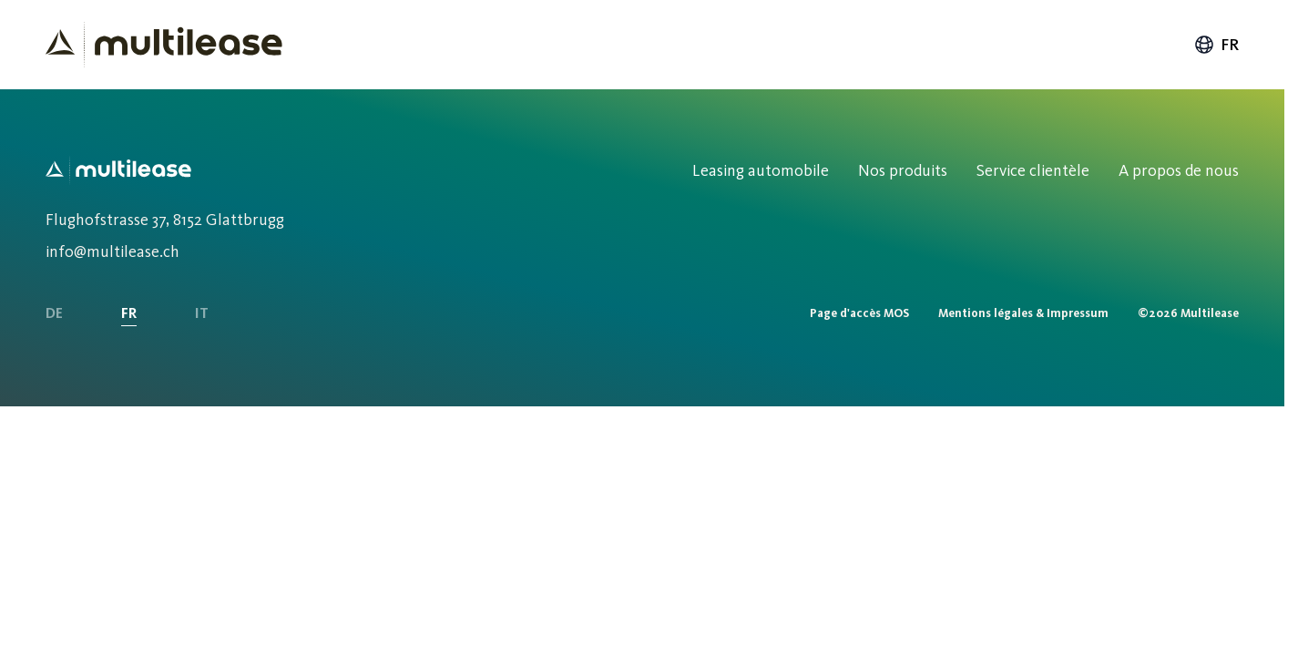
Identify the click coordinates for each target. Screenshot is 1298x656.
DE (54, 313)
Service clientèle (1032, 170)
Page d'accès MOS (859, 313)
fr (1216, 44)
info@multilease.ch (112, 251)
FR (129, 313)
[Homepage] (164, 44)
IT (202, 313)
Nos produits (902, 170)
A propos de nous (1179, 170)
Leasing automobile (760, 170)
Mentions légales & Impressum (1023, 313)
